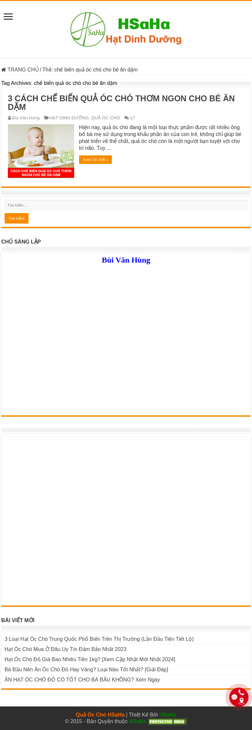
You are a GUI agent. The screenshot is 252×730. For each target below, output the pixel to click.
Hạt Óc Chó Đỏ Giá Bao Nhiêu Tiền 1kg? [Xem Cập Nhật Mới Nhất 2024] (90, 659)
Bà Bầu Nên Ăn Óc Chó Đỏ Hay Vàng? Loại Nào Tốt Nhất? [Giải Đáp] (86, 669)
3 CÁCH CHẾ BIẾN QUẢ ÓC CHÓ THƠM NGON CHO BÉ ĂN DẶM (121, 102)
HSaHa (167, 715)
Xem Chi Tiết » (95, 159)
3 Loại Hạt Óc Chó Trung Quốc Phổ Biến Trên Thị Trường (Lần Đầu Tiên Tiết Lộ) (99, 639)
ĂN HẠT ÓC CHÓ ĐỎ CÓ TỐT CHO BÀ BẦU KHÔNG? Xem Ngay (82, 679)
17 (132, 117)
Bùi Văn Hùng (26, 117)
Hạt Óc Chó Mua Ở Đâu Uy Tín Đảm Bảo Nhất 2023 (66, 649)
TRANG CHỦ (20, 69)
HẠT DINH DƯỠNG (69, 117)
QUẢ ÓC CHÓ (105, 117)
